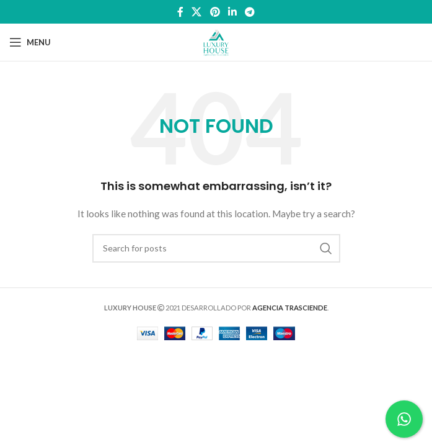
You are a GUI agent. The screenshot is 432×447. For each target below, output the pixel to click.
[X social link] (197, 11)
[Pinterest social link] (215, 11)
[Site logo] (216, 41)
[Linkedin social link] (232, 11)
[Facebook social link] (180, 11)
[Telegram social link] (249, 11)
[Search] (216, 248)
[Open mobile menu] (30, 42)
